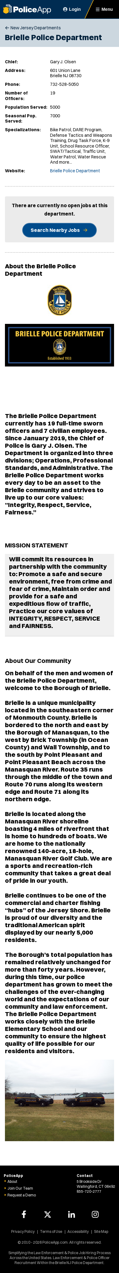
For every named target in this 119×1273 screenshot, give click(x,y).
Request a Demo (21, 1195)
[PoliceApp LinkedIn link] (71, 1214)
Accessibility (78, 1231)
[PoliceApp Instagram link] (95, 1214)
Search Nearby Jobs (55, 230)
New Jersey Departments (36, 28)
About (12, 1181)
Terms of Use (51, 1231)
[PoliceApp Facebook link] (24, 1214)
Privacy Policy (23, 1231)
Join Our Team (20, 1188)
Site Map (101, 1231)
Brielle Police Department (75, 171)
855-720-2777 (89, 1191)
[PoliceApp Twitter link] (47, 1214)
